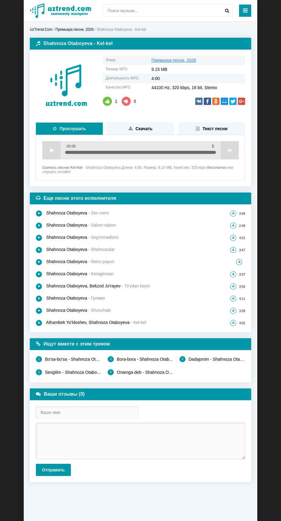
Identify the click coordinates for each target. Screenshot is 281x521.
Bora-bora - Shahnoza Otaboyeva (140, 359)
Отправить (53, 469)
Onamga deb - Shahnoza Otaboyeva (140, 372)
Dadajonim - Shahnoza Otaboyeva (212, 359)
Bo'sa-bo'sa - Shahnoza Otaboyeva (69, 359)
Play (51, 150)
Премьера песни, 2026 (173, 60)
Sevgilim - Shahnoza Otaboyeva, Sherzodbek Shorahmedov (69, 372)
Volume (229, 150)
